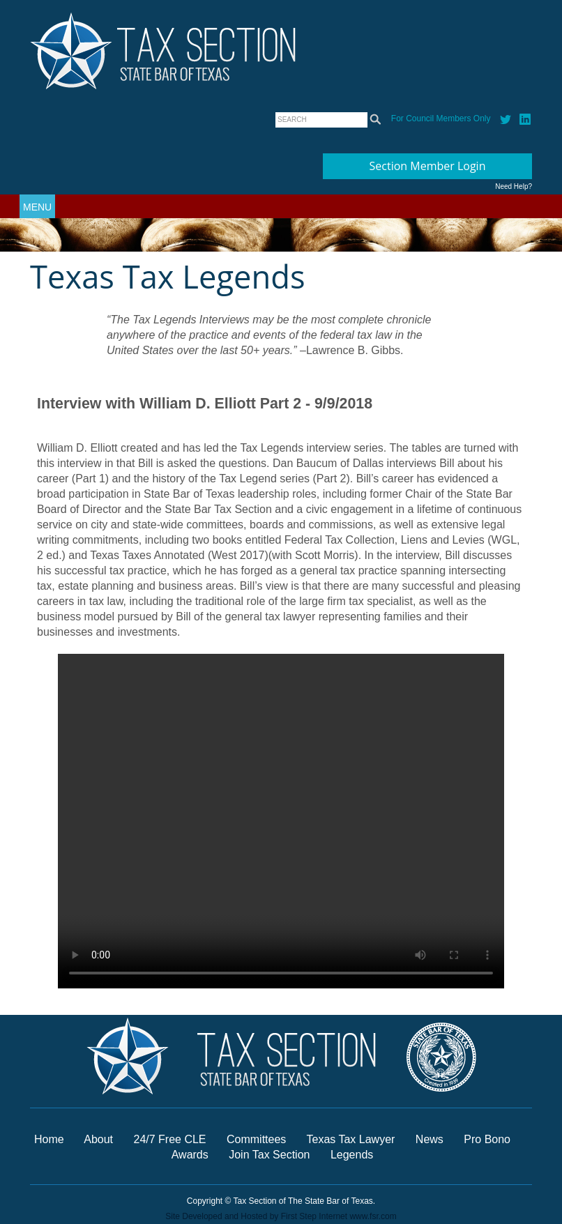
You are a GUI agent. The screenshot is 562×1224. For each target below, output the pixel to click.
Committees (256, 1139)
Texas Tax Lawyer (351, 1139)
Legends (352, 1155)
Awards (192, 1155)
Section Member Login (428, 166)
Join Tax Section (269, 1155)
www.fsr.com (372, 1216)
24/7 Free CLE (169, 1139)
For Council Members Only (441, 118)
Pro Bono (487, 1139)
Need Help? (513, 186)
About (98, 1139)
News (431, 1139)
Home (49, 1139)
